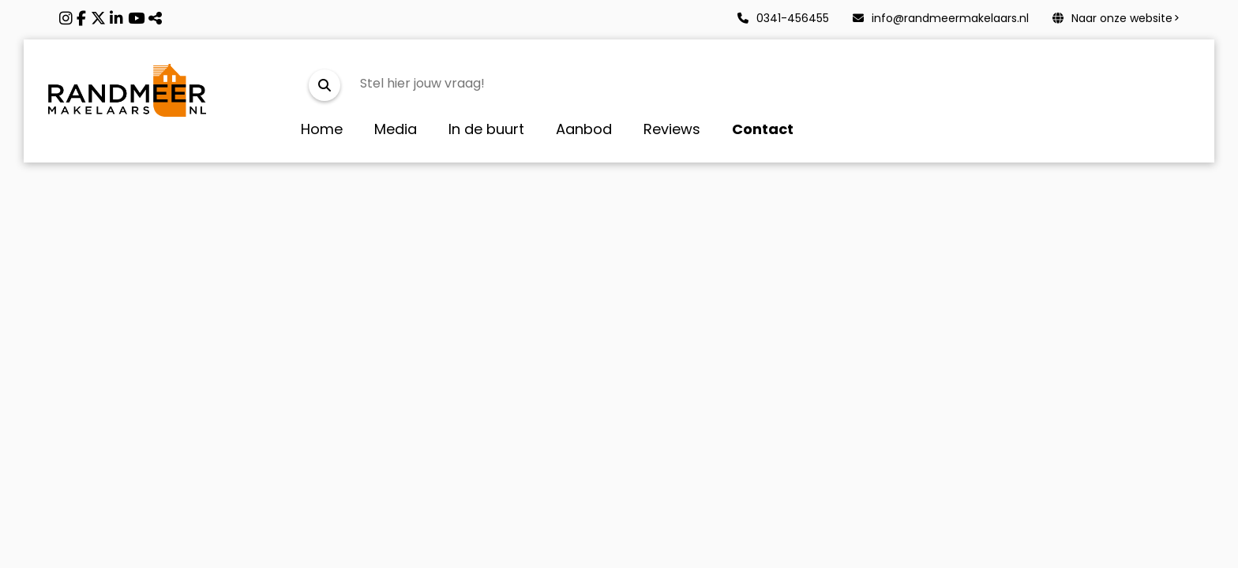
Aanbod (584, 129)
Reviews (671, 129)
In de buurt (486, 129)
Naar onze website (1112, 18)
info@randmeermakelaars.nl (941, 18)
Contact (762, 129)
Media (395, 129)
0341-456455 (783, 18)
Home (322, 129)
